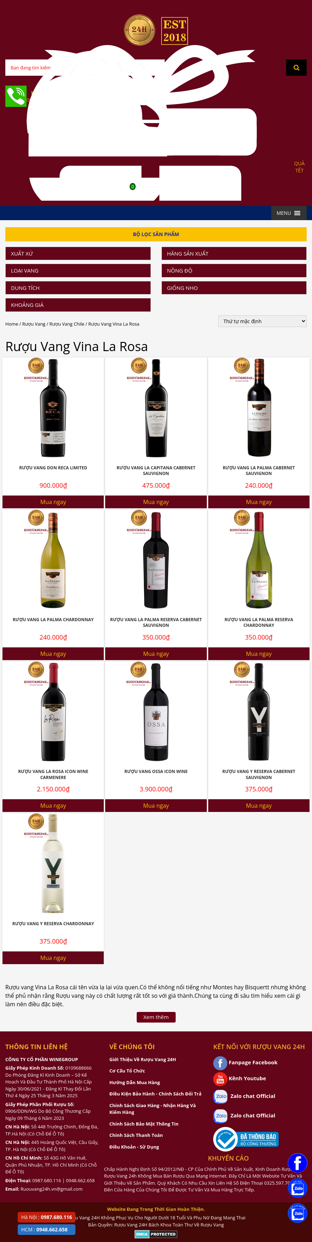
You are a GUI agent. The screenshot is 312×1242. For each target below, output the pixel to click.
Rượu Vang (33, 324)
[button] (284, 213)
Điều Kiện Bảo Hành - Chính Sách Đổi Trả (155, 1094)
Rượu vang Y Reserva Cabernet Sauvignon (258, 774)
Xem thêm (156, 1016)
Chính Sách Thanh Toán (136, 1135)
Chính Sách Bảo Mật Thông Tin (143, 1124)
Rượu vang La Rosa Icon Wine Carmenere (53, 774)
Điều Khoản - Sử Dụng (134, 1147)
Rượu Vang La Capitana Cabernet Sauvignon (156, 471)
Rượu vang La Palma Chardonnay (53, 620)
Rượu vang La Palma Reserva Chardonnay (259, 623)
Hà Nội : (46, 1217)
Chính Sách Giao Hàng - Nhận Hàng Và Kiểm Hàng (152, 1109)
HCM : (44, 1229)
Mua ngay (53, 502)
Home (11, 324)
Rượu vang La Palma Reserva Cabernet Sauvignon (156, 623)
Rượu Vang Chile (67, 324)
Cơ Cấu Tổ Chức (127, 1071)
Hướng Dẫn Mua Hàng (134, 1082)
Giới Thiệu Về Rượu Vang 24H (142, 1059)
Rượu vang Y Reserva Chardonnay (53, 924)
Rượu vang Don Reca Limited (53, 468)
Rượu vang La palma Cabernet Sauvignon (259, 471)
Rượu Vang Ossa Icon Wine (156, 771)
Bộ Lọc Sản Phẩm (156, 234)
